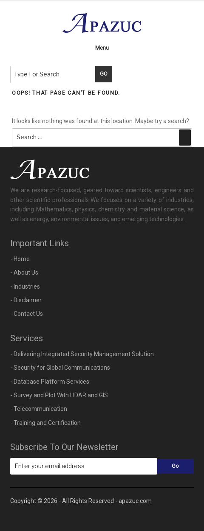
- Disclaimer (26, 300)
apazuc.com (135, 500)
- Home (20, 259)
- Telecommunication (38, 408)
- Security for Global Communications (60, 367)
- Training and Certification (45, 422)
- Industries (25, 286)
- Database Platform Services (49, 381)
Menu (102, 48)
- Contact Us (26, 313)
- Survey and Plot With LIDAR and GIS (59, 395)
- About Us (24, 272)
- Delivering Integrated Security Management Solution (82, 354)
